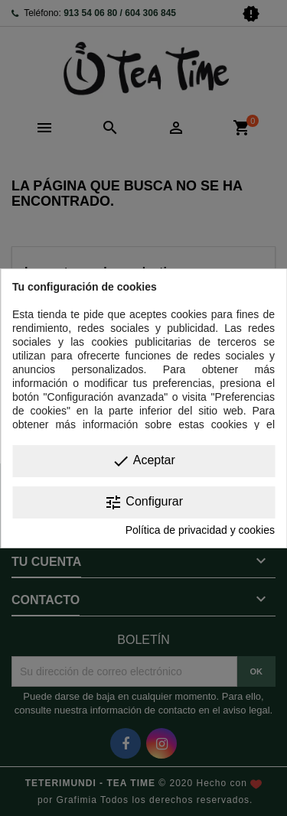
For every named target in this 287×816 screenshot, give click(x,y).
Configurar (143, 502)
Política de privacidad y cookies (200, 530)
